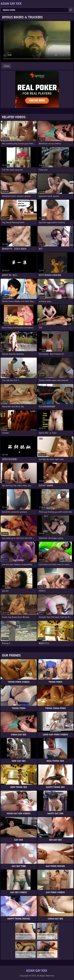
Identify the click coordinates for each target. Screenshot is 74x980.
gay (7, 66)
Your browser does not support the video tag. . (37, 41)
